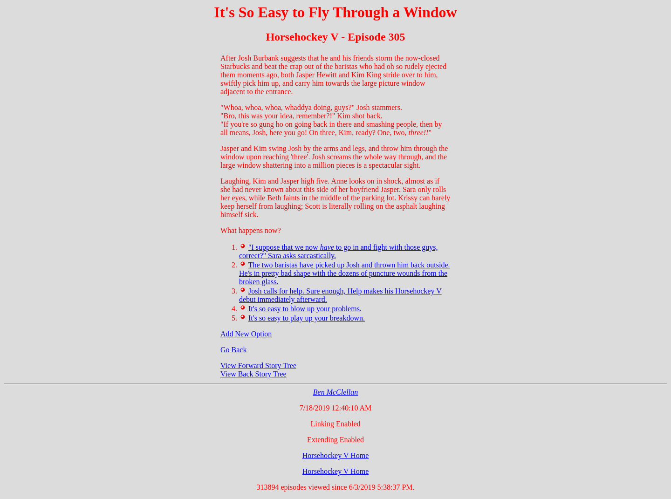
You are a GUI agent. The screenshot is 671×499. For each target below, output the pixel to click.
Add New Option (246, 334)
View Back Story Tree (253, 374)
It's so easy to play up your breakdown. (306, 318)
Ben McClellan (335, 392)
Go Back (233, 350)
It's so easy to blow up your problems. (305, 309)
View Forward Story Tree (258, 365)
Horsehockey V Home (335, 455)
